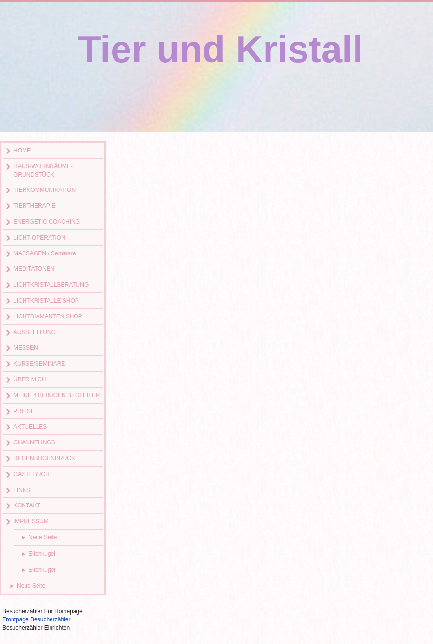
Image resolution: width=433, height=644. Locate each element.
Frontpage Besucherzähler (36, 619)
